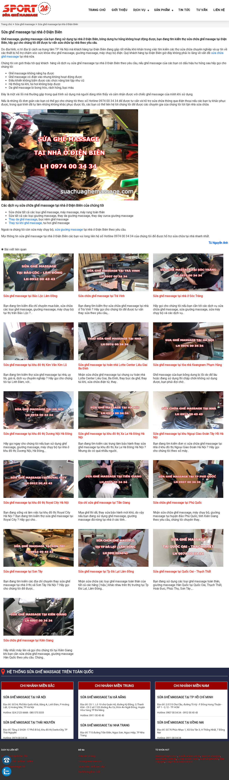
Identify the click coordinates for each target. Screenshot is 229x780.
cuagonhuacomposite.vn (179, 761)
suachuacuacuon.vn (189, 756)
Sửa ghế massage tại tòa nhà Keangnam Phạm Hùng (187, 365)
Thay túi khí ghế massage (25, 223)
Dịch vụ (139, 10)
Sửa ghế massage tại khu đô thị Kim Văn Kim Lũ (35, 365)
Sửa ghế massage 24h (13, 766)
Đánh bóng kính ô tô (89, 771)
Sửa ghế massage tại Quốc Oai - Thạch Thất (182, 571)
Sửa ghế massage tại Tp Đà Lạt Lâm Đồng (106, 571)
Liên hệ (219, 10)
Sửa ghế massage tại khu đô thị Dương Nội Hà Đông (37, 434)
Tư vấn (201, 10)
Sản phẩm (162, 10)
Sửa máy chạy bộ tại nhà (14, 756)
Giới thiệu (119, 10)
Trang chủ (97, 10)
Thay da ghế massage (23, 219)
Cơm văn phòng (86, 756)
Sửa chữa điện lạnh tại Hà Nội (17, 761)
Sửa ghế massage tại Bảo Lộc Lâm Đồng (30, 296)
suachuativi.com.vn (165, 758)
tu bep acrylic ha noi (188, 758)
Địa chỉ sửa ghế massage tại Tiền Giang (104, 502)
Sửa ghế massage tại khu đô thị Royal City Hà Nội (36, 502)
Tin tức (184, 10)
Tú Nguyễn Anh (218, 243)
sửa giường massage (69, 229)
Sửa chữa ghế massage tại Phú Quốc (177, 502)
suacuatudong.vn (210, 756)
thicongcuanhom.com (90, 761)
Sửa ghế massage (25, 24)
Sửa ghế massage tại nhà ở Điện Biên (58, 24)
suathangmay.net (209, 758)
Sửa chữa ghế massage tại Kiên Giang (28, 640)
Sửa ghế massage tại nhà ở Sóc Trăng (178, 296)
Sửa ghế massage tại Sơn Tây (23, 571)
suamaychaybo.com (166, 756)
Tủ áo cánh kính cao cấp (91, 766)
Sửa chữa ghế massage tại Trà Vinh (101, 296)
